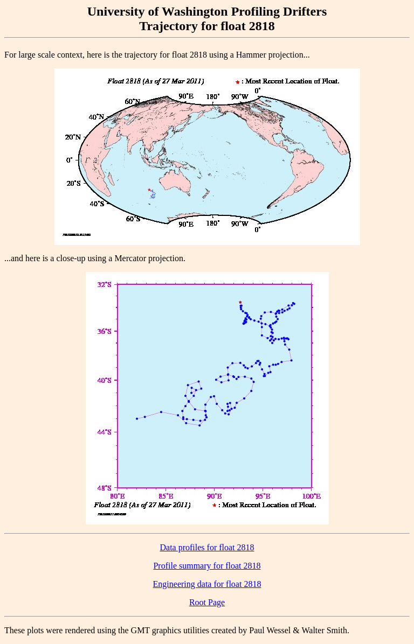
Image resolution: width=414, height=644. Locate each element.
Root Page (207, 602)
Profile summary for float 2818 (206, 565)
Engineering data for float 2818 (207, 584)
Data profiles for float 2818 (207, 547)
